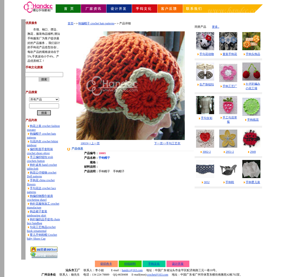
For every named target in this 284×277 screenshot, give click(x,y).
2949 (253, 151)
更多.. (215, 26)
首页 (70, 23)
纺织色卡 (106, 263)
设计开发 (178, 263)
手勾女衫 (206, 118)
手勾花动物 (206, 54)
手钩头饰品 (253, 54)
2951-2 (230, 151)
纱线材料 (130, 263)
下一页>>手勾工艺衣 (167, 143)
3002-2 (207, 151)
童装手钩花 (230, 54)
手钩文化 (154, 263)
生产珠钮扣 (206, 84)
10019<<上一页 (90, 143)
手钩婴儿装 (253, 182)
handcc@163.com (132, 270)
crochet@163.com (157, 274)
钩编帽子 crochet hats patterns (96, 23)
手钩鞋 (229, 182)
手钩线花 (253, 119)
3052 (207, 182)
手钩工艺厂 (230, 86)
